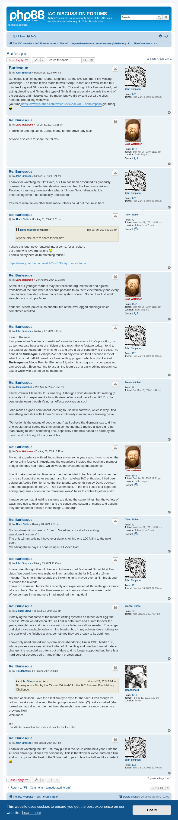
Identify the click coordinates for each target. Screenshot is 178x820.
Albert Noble (131, 214)
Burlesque (16, 53)
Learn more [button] (31, 813)
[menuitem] (31, 36)
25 (133, 387)
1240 (134, 695)
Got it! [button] (152, 810)
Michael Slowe (132, 606)
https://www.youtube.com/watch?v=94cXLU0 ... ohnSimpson (61, 104)
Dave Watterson (133, 144)
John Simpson (133, 89)
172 (134, 94)
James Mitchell (133, 382)
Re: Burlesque (20, 120)
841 (134, 611)
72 (133, 219)
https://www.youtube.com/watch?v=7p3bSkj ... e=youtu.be (47, 263)
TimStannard (132, 690)
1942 (134, 149)
